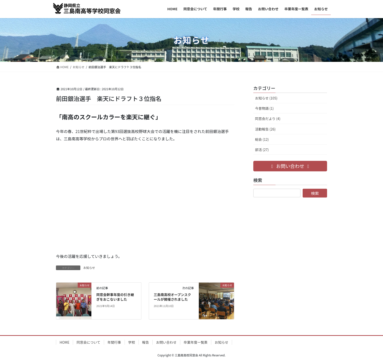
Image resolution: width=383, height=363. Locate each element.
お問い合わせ (166, 342)
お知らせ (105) (266, 98)
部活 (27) (262, 149)
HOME (64, 342)
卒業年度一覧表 (196, 342)
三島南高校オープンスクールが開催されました (172, 297)
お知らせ (89, 267)
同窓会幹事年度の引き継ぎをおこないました (115, 297)
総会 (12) (262, 139)
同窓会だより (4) (267, 118)
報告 (145, 342)
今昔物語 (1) (264, 108)
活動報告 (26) (265, 129)
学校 (131, 342)
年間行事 (114, 342)
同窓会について (88, 342)
